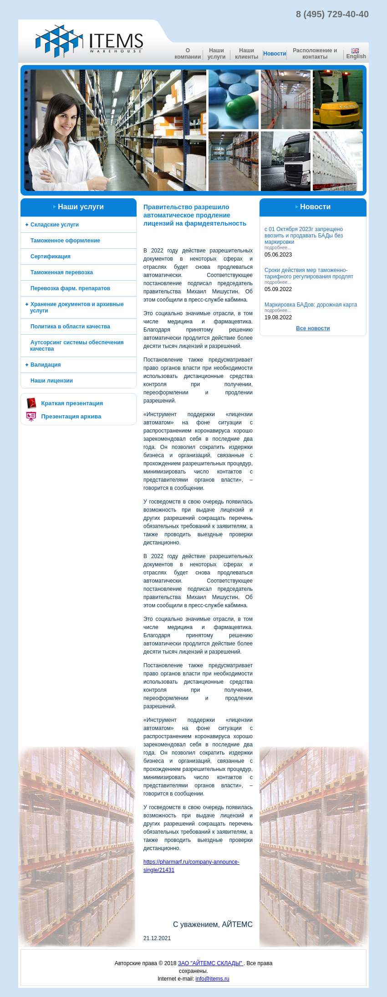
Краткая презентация (72, 403)
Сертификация (51, 256)
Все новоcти (313, 328)
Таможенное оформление (65, 240)
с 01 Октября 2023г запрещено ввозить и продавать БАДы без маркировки (304, 235)
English (356, 54)
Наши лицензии (52, 381)
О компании (187, 53)
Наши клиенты (246, 53)
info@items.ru (212, 979)
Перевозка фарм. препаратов (70, 288)
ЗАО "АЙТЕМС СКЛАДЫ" (211, 963)
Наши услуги (217, 53)
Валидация (46, 365)
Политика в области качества (70, 326)
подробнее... (278, 247)
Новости (274, 53)
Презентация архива (71, 416)
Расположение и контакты (315, 53)
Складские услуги (55, 225)
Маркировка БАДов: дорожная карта (311, 305)
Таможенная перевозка (62, 272)
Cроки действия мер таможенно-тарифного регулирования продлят (309, 273)
